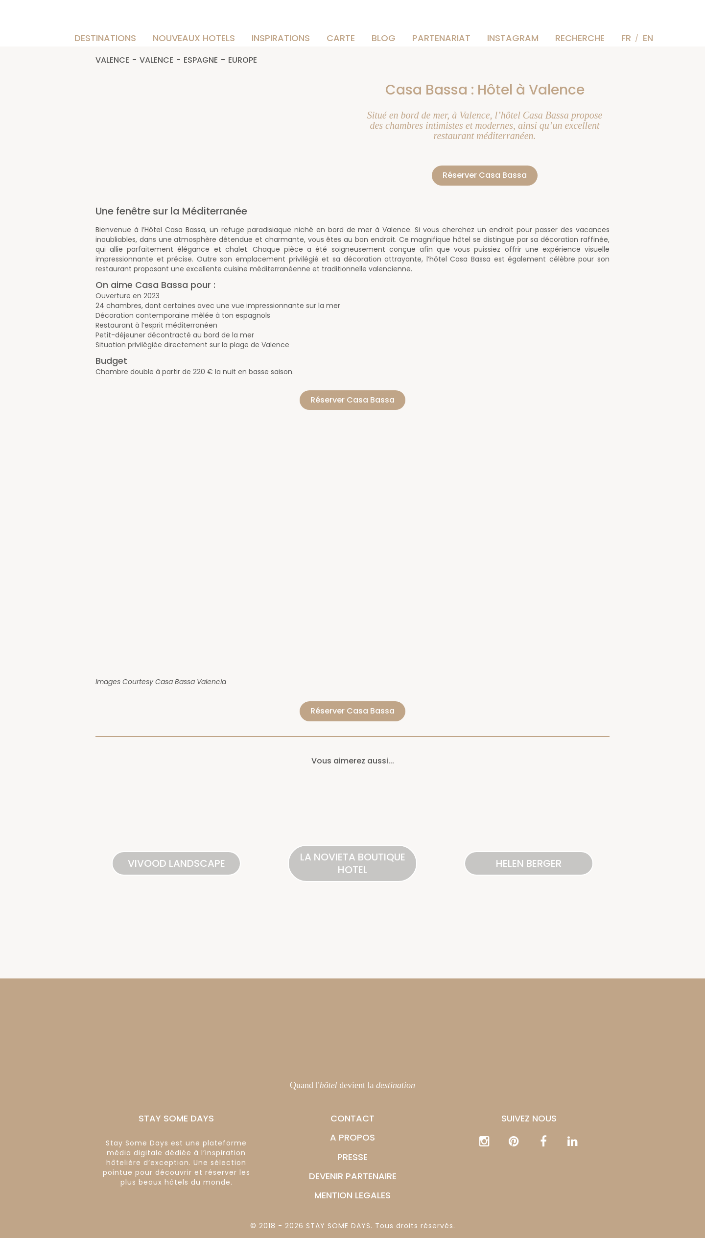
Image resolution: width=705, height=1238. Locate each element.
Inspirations (281, 38)
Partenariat (441, 38)
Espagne (201, 60)
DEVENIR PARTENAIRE (353, 1176)
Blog (384, 38)
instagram (513, 38)
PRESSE (352, 1157)
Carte (341, 38)
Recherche (580, 38)
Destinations (105, 38)
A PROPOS (352, 1137)
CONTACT (352, 1118)
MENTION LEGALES (352, 1195)
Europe (242, 60)
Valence (112, 60)
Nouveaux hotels (194, 38)
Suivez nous (529, 1118)
